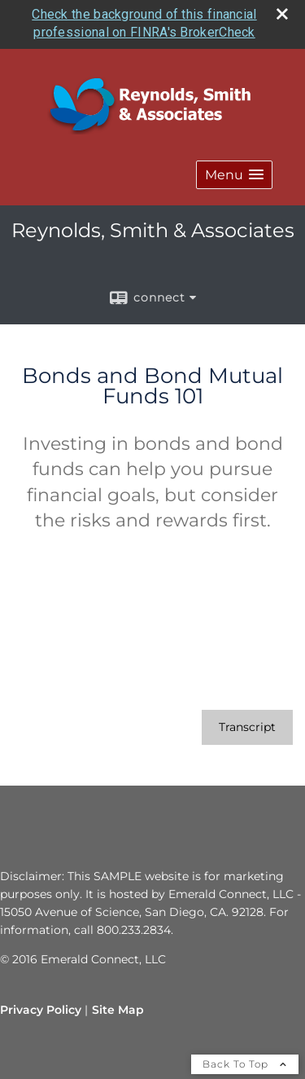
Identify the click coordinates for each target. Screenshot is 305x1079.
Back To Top (245, 1061)
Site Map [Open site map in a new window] (118, 1006)
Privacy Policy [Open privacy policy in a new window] (40, 1006)
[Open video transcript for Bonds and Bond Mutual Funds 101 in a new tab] (247, 724)
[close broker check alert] (282, 10)
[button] (234, 171)
